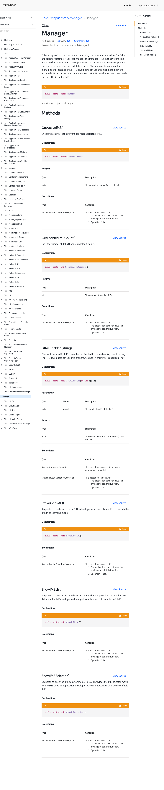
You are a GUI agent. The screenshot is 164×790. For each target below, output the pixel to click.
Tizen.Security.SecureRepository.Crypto (13, 359)
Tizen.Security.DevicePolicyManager (15, 346)
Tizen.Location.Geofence (14, 199)
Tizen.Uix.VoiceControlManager (17, 424)
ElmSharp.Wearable (12, 49)
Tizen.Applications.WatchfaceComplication (16, 162)
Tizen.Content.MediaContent (16, 177)
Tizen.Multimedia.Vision (14, 246)
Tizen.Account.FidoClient (14, 62)
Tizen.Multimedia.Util (13, 242)
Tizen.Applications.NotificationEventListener (17, 140)
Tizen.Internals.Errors (13, 190)
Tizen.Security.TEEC (12, 365)
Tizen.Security (10, 340)
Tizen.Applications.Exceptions (16, 130)
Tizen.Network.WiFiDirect (14, 286)
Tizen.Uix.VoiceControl (13, 419)
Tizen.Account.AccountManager (17, 58)
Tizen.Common (10, 168)
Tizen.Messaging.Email (13, 215)
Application (146, 5)
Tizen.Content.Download (14, 172)
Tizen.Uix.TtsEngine (12, 415)
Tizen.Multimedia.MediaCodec (16, 233)
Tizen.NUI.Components (13, 304)
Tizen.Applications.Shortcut (15, 157)
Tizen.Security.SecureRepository (13, 352)
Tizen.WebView (10, 428)
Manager (5, 396)
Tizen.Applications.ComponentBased (17, 86)
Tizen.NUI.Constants (12, 309)
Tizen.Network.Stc (11, 277)
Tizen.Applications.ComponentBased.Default (17, 99)
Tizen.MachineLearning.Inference (14, 205)
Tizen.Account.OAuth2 (13, 67)
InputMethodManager (77, 40)
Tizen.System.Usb (11, 378)
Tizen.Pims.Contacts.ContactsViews (16, 334)
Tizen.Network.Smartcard (14, 273)
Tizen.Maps (8, 210)
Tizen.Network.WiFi (12, 282)
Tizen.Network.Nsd (12, 268)
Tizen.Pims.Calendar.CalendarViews (16, 323)
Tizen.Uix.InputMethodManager (17, 392)
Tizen (6, 53)
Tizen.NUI (8, 295)
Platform (129, 5)
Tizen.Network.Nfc (11, 264)
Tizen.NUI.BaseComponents (15, 300)
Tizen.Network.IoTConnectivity (16, 260)
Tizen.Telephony (10, 383)
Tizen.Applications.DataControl (17, 112)
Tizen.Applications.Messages (16, 134)
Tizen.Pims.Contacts (12, 329)
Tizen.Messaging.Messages (15, 219)
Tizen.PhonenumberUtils (14, 313)
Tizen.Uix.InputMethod (13, 387)
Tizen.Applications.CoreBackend (14, 106)
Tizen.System (9, 374)
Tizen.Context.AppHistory (14, 186)
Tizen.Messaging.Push (13, 224)
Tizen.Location (10, 195)
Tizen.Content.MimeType (14, 181)
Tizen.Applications (11, 76)
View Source (122, 25)
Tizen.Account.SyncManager (16, 71)
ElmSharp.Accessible (13, 44)
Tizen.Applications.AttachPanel (17, 80)
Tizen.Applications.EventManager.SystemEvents (14, 124)
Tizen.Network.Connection (15, 255)
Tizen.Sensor (9, 369)
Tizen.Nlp (8, 291)
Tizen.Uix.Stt (9, 401)
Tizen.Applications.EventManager (14, 117)
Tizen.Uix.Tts (9, 410)
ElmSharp (8, 40)
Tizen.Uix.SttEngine (12, 406)
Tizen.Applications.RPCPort (15, 152)
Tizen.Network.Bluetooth (14, 251)
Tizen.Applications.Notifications (12, 146)
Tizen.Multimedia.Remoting (15, 237)
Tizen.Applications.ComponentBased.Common (17, 92)
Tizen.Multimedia (11, 228)
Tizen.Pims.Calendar (12, 318)
